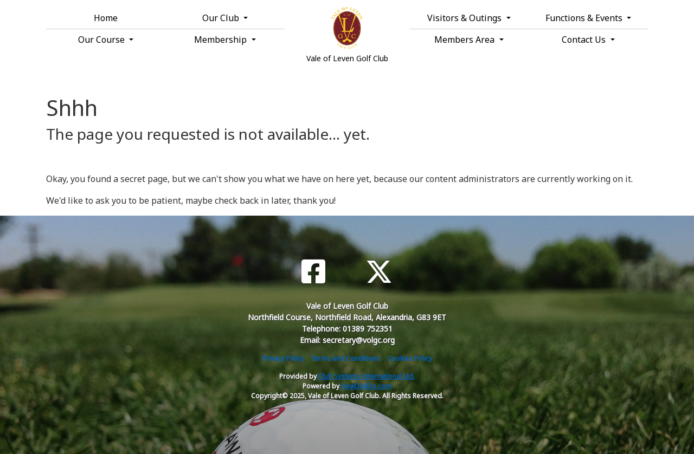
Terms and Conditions (345, 358)
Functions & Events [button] (585, 18)
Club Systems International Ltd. (366, 376)
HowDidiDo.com (366, 386)
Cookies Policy (409, 358)
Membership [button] (221, 40)
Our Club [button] (221, 18)
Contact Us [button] (585, 40)
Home (106, 18)
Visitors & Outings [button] (465, 18)
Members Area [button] (465, 40)
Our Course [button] (102, 40)
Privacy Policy (283, 358)
